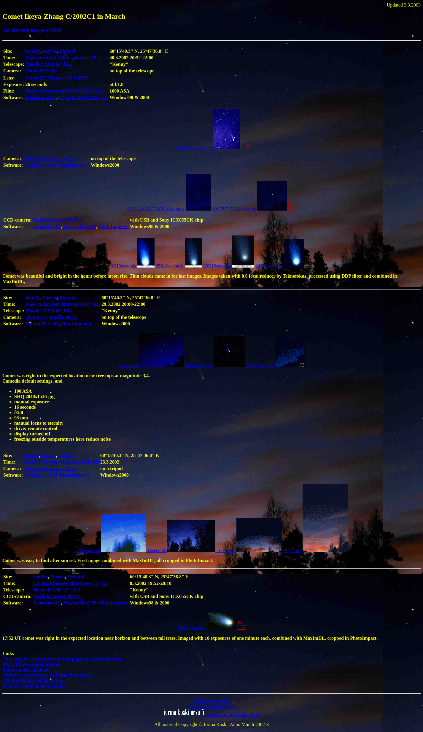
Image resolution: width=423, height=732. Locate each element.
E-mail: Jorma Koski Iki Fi (232, 714)
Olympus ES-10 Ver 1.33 (83, 97)
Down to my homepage (211, 706)
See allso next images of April (32, 30)
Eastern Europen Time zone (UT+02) (63, 57)
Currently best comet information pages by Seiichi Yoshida (61, 658)
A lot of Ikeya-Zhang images (31, 664)
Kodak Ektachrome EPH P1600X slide (65, 90)
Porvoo (50, 51)
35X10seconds (179, 265)
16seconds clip (215, 365)
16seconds (151, 365)
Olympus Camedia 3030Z (50, 158)
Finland (67, 51)
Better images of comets (26, 669)
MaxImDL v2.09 (40, 165)
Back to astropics (211, 701)
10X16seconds (275, 365)
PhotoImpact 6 (40, 97)
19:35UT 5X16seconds (249, 208)
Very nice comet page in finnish (34, 685)
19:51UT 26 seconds (206, 147)
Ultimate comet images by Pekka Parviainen (47, 674)
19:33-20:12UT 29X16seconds (168, 208)
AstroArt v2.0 (47, 226)
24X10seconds (279, 265)
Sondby (33, 51)
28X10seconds (228, 265)
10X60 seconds (206, 628)
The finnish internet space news (34, 680)
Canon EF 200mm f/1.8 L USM (57, 77)
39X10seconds (131, 265)
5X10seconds (111, 550)
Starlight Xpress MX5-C (57, 219)
